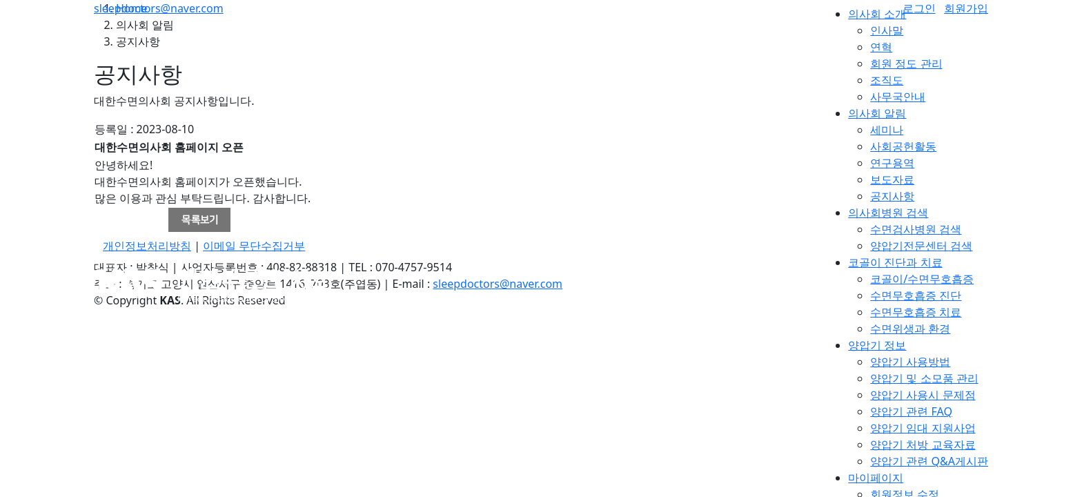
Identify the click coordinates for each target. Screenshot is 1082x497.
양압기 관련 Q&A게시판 (929, 461)
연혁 (881, 47)
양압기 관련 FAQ (911, 411)
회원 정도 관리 (906, 63)
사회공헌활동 (903, 146)
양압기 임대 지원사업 (922, 428)
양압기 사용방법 (910, 361)
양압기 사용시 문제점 (922, 394)
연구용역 (892, 162)
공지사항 (892, 196)
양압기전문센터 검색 (921, 245)
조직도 (886, 80)
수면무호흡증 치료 (915, 312)
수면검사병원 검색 (915, 229)
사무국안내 (897, 96)
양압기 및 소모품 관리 (924, 378)
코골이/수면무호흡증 (922, 278)
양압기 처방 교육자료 (922, 444)
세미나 (886, 129)
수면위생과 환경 (910, 328)
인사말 (886, 30)
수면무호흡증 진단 (915, 295)
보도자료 (892, 179)
